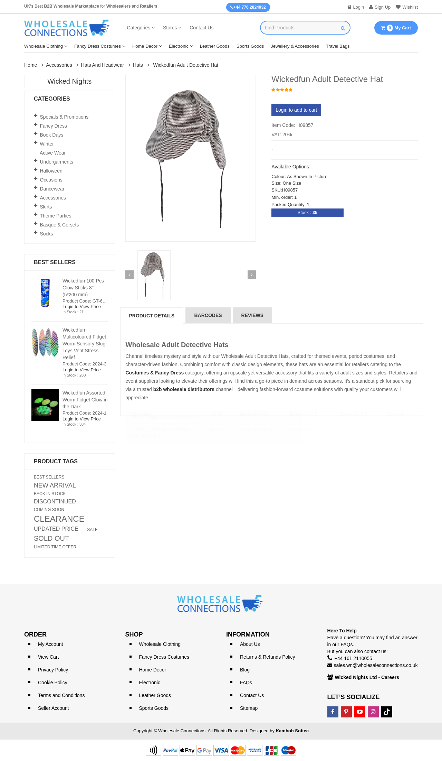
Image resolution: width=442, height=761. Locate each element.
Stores (170, 27)
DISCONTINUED (55, 501)
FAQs (246, 682)
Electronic (179, 46)
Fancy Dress (53, 126)
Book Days (52, 135)
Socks (46, 233)
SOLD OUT (51, 538)
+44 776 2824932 (248, 7)
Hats (138, 65)
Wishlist (407, 7)
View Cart (48, 657)
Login (356, 7)
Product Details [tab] (152, 315)
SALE (92, 530)
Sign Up (380, 7)
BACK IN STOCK (50, 494)
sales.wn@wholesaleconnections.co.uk (376, 665)
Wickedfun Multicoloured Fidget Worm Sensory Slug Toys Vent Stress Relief (84, 343)
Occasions (51, 180)
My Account (50, 644)
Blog (245, 669)
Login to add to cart (296, 110)
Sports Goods (250, 46)
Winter (47, 144)
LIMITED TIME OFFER (55, 547)
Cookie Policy (52, 682)
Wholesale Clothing (43, 46)
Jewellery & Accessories (295, 46)
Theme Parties (55, 216)
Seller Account (53, 708)
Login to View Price (82, 306)
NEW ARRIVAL (55, 485)
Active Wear (53, 153)
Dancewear (52, 189)
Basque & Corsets (59, 225)
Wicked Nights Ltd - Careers (367, 677)
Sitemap (249, 708)
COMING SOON (49, 510)
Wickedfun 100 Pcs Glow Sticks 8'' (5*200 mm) (83, 287)
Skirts (46, 207)
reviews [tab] (252, 315)
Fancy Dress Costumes (97, 46)
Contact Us (201, 27)
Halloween (51, 171)
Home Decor (144, 46)
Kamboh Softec (292, 730)
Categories (139, 27)
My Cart (396, 28)
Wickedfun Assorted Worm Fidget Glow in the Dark (85, 399)
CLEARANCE (59, 519)
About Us (250, 644)
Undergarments (57, 162)
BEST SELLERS (49, 477)
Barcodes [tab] (208, 315)
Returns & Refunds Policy (267, 657)
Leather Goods (215, 46)
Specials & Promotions (64, 117)
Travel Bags (338, 46)
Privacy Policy (53, 669)
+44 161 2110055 (353, 658)
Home (30, 65)
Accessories (59, 65)
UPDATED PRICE (56, 529)
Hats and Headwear (102, 65)
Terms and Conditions (61, 695)
